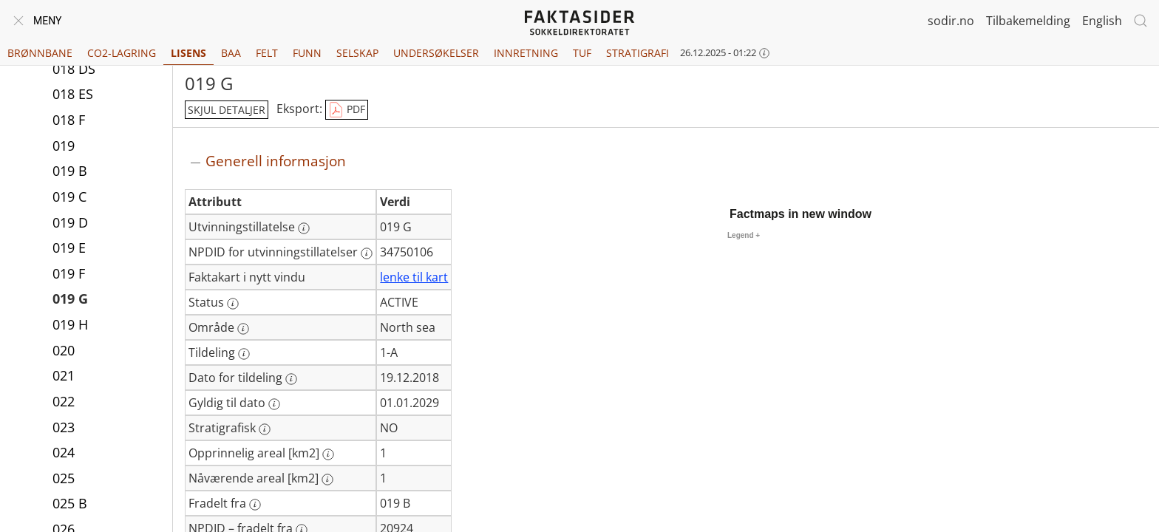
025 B (69, 503)
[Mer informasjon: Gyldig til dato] (274, 404)
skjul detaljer (226, 110)
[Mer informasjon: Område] (243, 329)
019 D (70, 222)
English (1102, 21)
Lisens (188, 53)
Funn (307, 53)
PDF (346, 110)
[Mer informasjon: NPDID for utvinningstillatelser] (367, 253)
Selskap (357, 53)
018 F (68, 120)
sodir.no (951, 21)
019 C (69, 196)
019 (63, 145)
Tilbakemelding (1028, 21)
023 (63, 427)
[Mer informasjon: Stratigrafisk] (265, 429)
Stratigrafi (637, 53)
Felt (267, 53)
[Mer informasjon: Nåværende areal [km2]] (327, 479)
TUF (582, 53)
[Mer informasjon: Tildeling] (244, 354)
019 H (70, 324)
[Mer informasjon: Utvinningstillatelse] (304, 228)
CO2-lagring (121, 53)
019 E (69, 247)
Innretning (526, 53)
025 (63, 478)
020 (63, 350)
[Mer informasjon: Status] (233, 304)
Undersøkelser (436, 53)
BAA (231, 53)
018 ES (72, 94)
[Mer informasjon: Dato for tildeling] (291, 379)
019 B (69, 171)
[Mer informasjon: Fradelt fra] (255, 505)
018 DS (73, 69)
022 (63, 401)
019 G (70, 298)
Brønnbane (39, 53)
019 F (68, 273)
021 (63, 375)
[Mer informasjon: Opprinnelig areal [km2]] (328, 454)
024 (63, 452)
